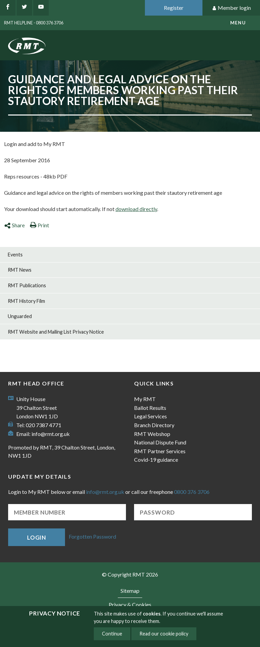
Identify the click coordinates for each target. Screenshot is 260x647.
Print (39, 225)
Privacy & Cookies (130, 604)
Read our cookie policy (163, 633)
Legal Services (150, 416)
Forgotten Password (92, 536)
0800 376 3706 (192, 491)
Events (15, 254)
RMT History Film (26, 301)
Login (36, 537)
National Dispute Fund (160, 442)
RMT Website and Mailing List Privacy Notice (56, 332)
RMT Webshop (152, 434)
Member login (231, 8)
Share (14, 225)
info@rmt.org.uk (50, 434)
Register (173, 7)
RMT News (19, 270)
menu (238, 22)
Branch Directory (154, 425)
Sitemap (130, 590)
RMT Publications (27, 285)
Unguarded (20, 316)
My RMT (145, 399)
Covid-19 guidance (156, 459)
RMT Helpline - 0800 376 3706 (33, 22)
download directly (136, 209)
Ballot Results (150, 407)
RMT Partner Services (160, 451)
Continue (112, 633)
